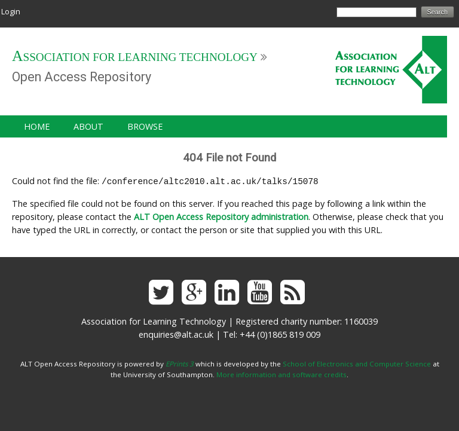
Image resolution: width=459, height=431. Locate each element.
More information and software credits (281, 373)
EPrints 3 (180, 362)
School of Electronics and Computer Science (357, 362)
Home (37, 126)
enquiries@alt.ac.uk (176, 333)
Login (10, 11)
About (88, 126)
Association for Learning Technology (135, 57)
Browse (145, 126)
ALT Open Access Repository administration (221, 215)
